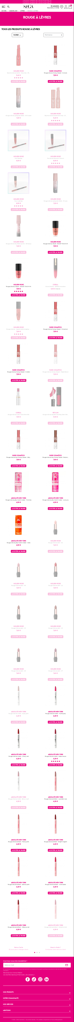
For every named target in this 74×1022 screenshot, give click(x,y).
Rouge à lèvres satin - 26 (18, 671)
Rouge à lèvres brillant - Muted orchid (55, 927)
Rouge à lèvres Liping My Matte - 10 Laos (55, 201)
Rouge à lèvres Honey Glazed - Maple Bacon (55, 372)
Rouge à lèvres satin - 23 (18, 628)
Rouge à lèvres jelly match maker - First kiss (18, 500)
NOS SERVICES (8, 1004)
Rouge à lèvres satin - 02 (55, 542)
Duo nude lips (18, 201)
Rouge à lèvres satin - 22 (55, 585)
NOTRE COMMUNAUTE (10, 998)
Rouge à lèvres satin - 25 (55, 628)
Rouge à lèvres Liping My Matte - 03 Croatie (18, 115)
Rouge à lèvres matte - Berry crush (18, 799)
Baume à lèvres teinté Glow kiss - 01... (55, 115)
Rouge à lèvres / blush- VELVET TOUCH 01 (55, 243)
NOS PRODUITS (8, 992)
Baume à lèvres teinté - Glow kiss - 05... (18, 73)
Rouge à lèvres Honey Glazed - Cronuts (55, 73)
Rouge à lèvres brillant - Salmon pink (18, 884)
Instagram (40, 979)
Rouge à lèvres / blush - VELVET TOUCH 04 (18, 286)
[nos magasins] (55, 7)
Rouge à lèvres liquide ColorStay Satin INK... (55, 414)
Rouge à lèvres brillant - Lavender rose (55, 799)
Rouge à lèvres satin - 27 (55, 671)
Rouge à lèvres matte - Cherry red (19, 756)
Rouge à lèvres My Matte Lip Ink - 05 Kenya (18, 243)
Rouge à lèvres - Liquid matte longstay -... (18, 329)
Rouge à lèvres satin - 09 (18, 585)
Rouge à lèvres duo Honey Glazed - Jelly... (18, 457)
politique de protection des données (52, 969)
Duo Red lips (18, 158)
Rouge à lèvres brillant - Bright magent (55, 841)
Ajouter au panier (18, 81)
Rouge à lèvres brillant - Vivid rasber (55, 884)
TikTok (33, 979)
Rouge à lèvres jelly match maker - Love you (56, 500)
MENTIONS (7, 1010)
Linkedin (46, 979)
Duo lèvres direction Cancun (55, 158)
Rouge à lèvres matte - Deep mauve (55, 756)
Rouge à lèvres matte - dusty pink (18, 713)
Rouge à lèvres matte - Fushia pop (55, 713)
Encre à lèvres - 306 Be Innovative (55, 286)
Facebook (27, 979)
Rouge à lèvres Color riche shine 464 (18, 414)
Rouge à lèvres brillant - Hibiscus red (18, 927)
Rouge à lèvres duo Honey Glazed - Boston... (56, 457)
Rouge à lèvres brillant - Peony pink (18, 841)
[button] (34, 952)
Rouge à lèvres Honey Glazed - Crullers (18, 372)
